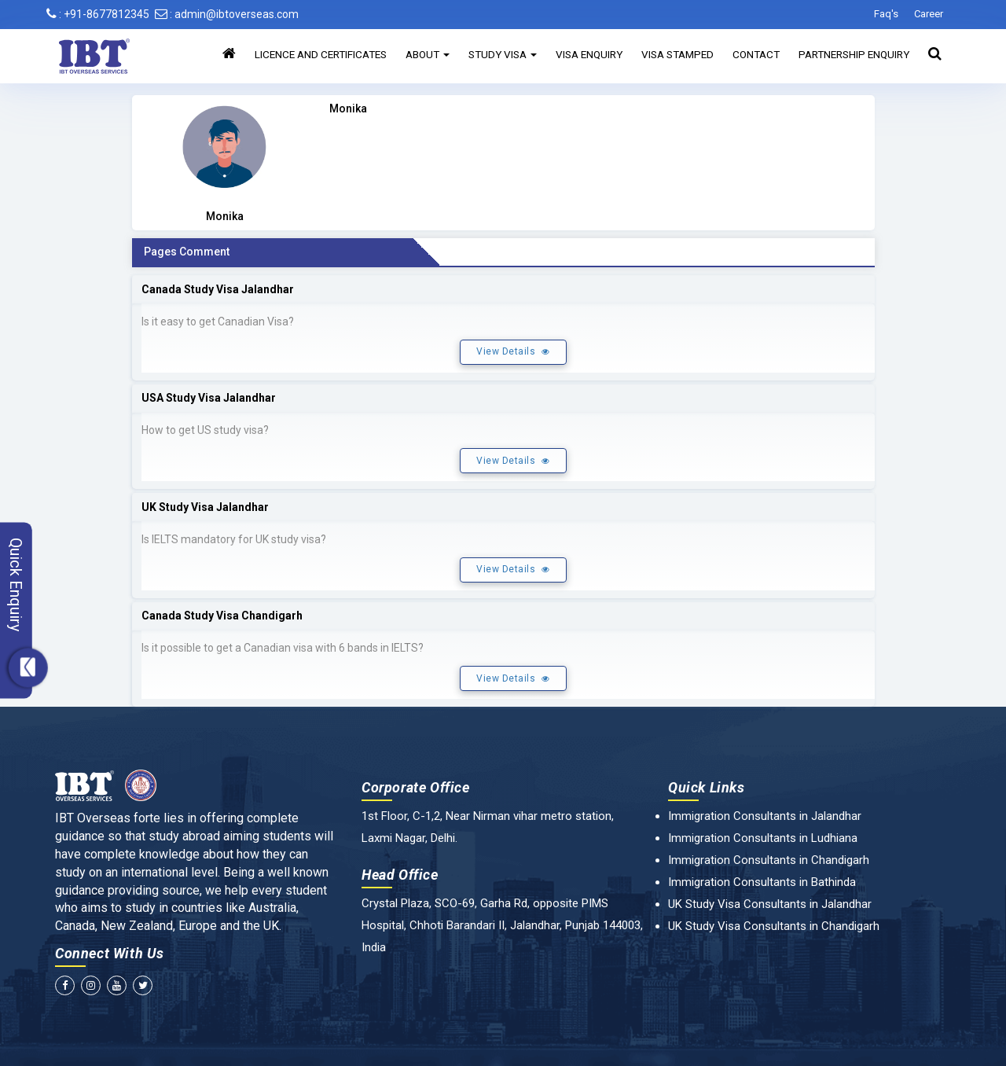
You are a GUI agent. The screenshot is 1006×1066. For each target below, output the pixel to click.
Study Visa (502, 54)
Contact (756, 54)
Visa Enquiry (589, 54)
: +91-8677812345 (97, 14)
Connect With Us (109, 953)
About (428, 54)
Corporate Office (416, 787)
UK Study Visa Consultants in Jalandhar (770, 904)
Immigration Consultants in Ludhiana (762, 838)
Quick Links (706, 787)
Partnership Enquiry (854, 54)
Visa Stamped (677, 54)
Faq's (886, 14)
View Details (512, 351)
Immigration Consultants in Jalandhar (764, 816)
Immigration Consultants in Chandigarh (768, 860)
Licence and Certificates (321, 54)
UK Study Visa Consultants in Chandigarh (773, 926)
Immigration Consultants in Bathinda (762, 882)
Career (928, 14)
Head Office (400, 874)
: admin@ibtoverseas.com (227, 14)
